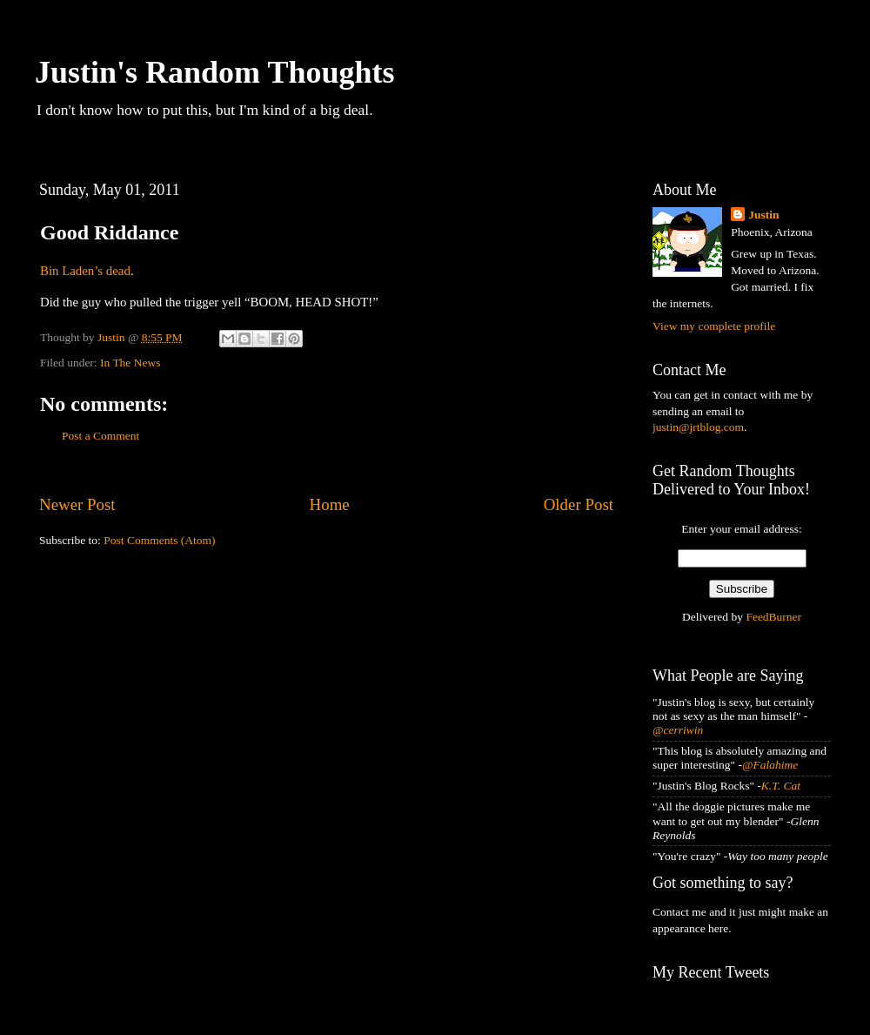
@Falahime (770, 764)
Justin (763, 214)
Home (330, 504)
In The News (130, 362)
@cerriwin (677, 729)
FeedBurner (773, 616)
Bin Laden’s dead (85, 271)
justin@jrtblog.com (698, 426)
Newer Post (77, 504)
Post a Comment (100, 435)
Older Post (578, 504)
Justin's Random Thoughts (215, 72)
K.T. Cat (780, 785)
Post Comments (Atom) (159, 540)
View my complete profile (713, 326)
